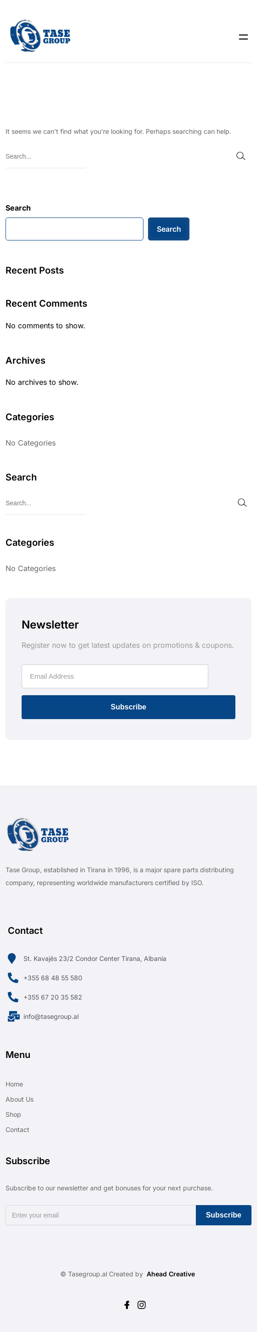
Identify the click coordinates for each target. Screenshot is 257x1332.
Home (14, 1084)
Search (18, 207)
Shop (13, 1114)
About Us (20, 1099)
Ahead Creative (171, 1274)
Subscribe (128, 707)
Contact (17, 1129)
